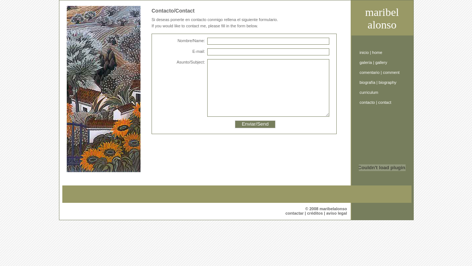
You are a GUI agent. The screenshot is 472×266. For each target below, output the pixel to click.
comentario (369, 72)
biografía (367, 82)
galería (366, 62)
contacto (367, 102)
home (377, 52)
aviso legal (336, 213)
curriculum (369, 92)
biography (387, 82)
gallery (381, 62)
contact (384, 102)
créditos (315, 213)
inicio (364, 52)
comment (391, 72)
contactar (294, 213)
